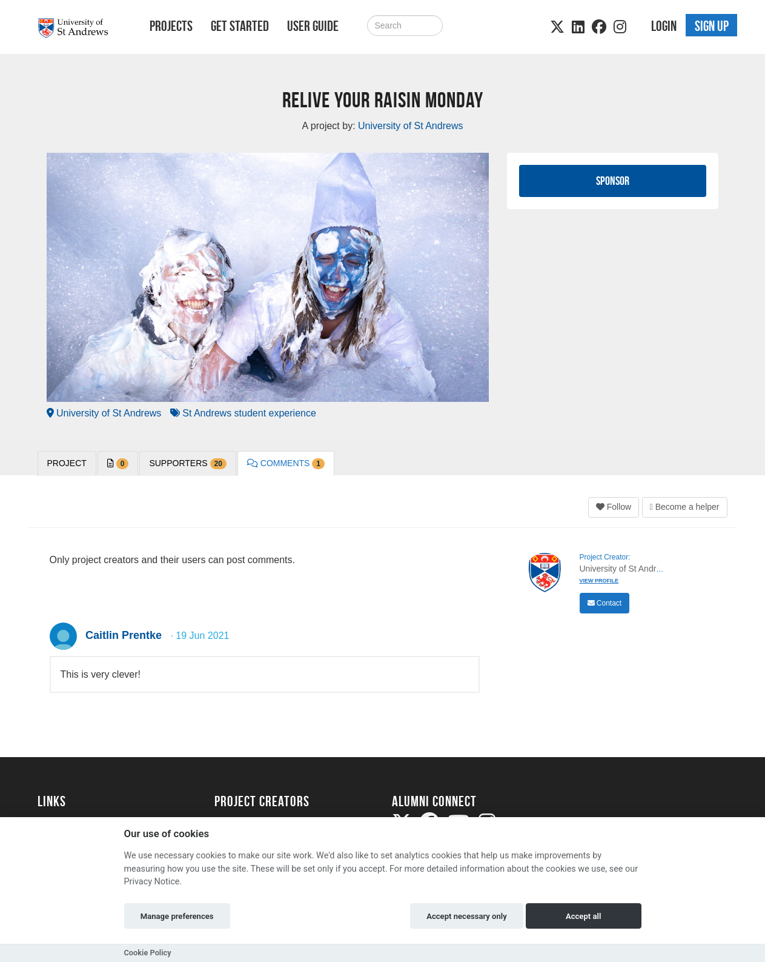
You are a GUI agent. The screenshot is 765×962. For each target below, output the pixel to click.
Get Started (240, 26)
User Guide (313, 26)
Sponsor (612, 180)
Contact (605, 603)
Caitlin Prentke (123, 635)
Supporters (187, 463)
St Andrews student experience (243, 413)
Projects (171, 26)
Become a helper (685, 507)
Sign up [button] (712, 26)
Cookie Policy (147, 952)
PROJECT (67, 463)
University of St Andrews (104, 413)
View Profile (599, 581)
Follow (613, 507)
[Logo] (77, 28)
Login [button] (664, 26)
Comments (286, 463)
